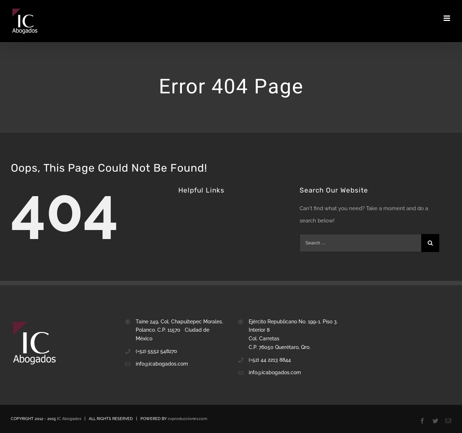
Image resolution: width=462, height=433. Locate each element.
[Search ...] (360, 243)
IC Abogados (69, 418)
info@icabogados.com (275, 372)
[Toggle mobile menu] (447, 18)
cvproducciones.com (187, 418)
